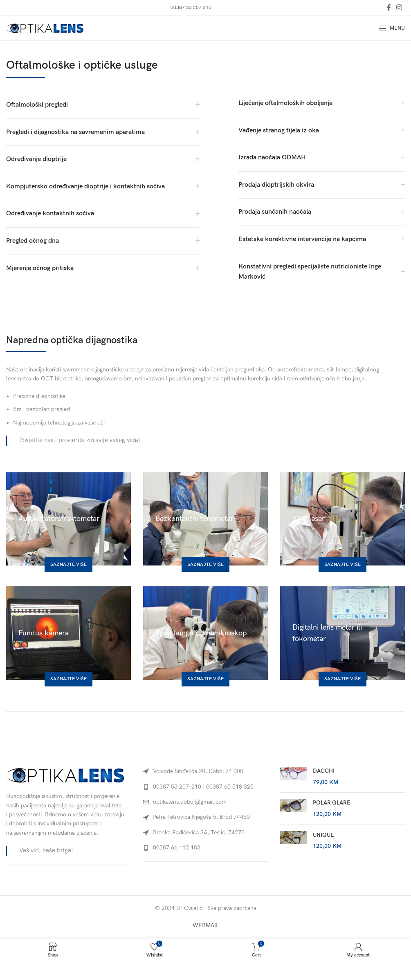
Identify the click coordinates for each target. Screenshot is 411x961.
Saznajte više (68, 564)
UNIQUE (323, 834)
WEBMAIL (206, 925)
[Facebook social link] (388, 7)
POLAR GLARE (331, 802)
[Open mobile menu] (391, 28)
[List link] (205, 786)
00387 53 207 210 (191, 7)
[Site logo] (45, 27)
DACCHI (324, 770)
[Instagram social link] (399, 7)
